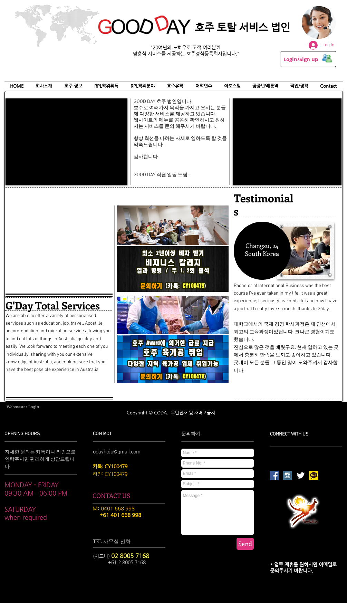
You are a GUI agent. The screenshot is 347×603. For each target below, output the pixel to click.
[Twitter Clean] (300, 475)
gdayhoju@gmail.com (117, 451)
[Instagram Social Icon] (287, 475)
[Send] (245, 544)
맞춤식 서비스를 (150, 53)
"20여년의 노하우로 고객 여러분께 (186, 47)
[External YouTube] (66, 141)
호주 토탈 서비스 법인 (242, 27)
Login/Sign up (300, 59)
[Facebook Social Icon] (274, 475)
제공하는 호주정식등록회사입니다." (203, 53)
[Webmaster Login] (22, 406)
